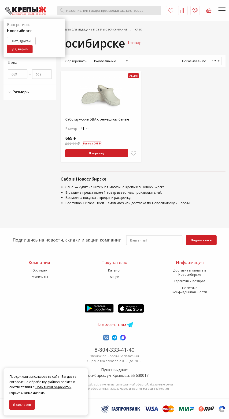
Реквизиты (39, 277)
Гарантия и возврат (190, 281)
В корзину (96, 153)
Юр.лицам (39, 270)
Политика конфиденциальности (190, 290)
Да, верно (20, 49)
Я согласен (22, 404)
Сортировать (76, 61)
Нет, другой (21, 41)
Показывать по (194, 61)
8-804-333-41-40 (115, 349)
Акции (114, 277)
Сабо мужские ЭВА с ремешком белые (97, 119)
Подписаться (201, 240)
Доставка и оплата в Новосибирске (189, 272)
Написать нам (111, 325)
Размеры (19, 92)
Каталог (114, 270)
